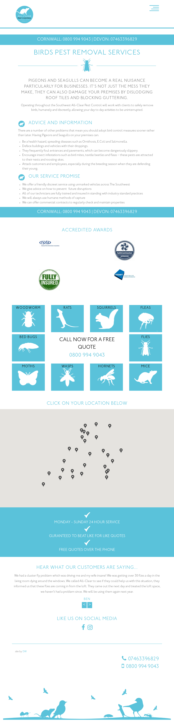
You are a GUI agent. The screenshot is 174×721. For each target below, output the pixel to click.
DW (25, 652)
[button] (82, 437)
